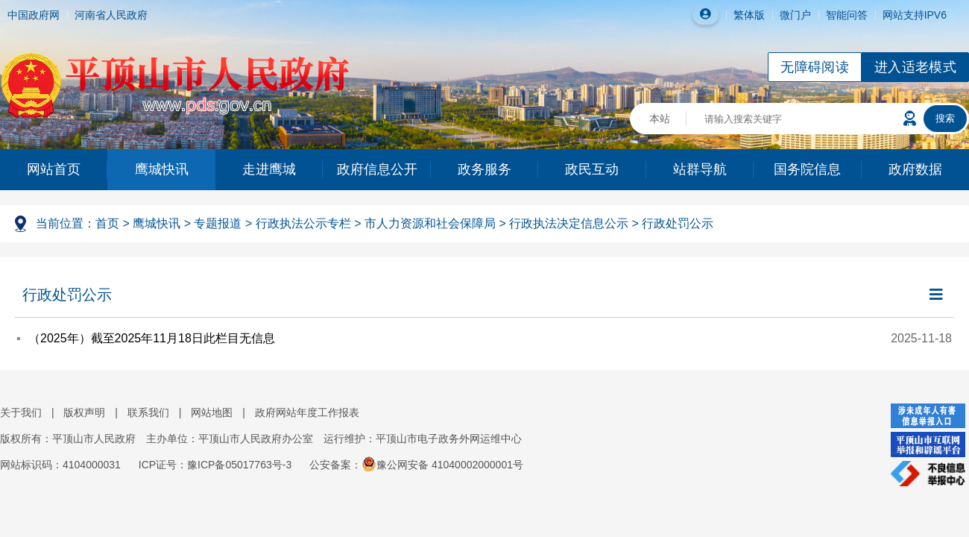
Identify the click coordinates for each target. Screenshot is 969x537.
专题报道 (218, 223)
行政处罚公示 (677, 223)
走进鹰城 (269, 169)
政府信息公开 (377, 169)
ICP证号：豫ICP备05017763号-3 (215, 465)
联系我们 (148, 412)
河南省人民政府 (111, 15)
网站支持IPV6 (915, 15)
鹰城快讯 (162, 169)
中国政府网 (33, 15)
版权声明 (84, 412)
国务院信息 (807, 169)
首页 (107, 223)
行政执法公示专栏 (303, 223)
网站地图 (212, 412)
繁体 (743, 15)
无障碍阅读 (814, 67)
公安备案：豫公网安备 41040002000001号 (416, 465)
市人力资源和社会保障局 (430, 223)
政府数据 (915, 169)
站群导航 (700, 169)
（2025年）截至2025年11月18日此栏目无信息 (151, 338)
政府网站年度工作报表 (307, 412)
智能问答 (847, 15)
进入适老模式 (915, 67)
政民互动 (592, 169)
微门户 (795, 15)
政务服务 (484, 169)
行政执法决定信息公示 (568, 223)
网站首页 (54, 169)
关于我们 (21, 412)
